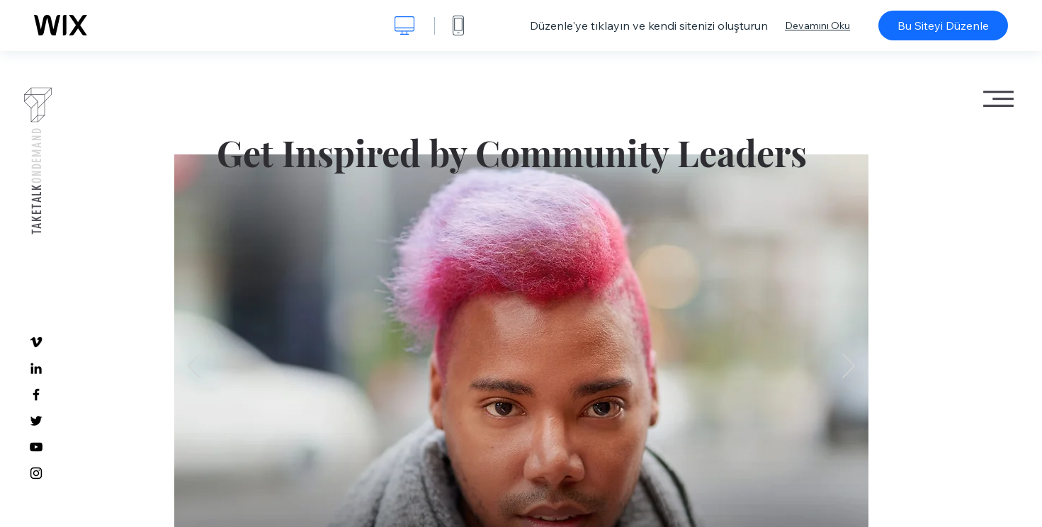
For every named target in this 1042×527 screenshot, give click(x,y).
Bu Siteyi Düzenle (943, 25)
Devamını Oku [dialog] (817, 25)
